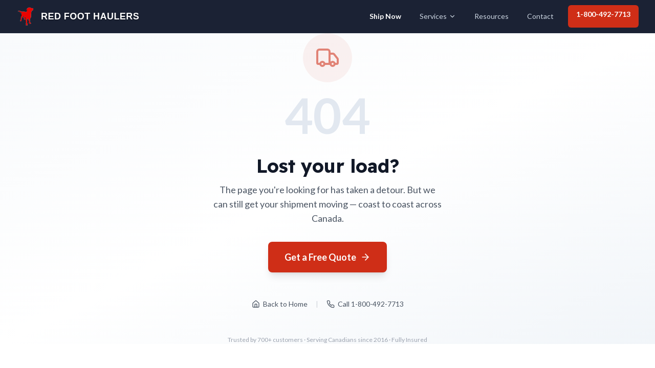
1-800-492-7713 (603, 14)
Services (438, 16)
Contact (540, 16)
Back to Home (280, 304)
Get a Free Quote (327, 257)
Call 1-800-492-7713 (365, 304)
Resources (491, 16)
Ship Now (385, 16)
